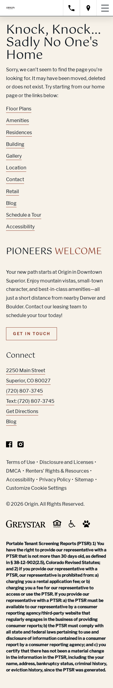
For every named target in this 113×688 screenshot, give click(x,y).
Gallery (14, 156)
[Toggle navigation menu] (105, 8)
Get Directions (22, 411)
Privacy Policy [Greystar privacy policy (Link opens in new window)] (55, 480)
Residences (19, 132)
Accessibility (20, 227)
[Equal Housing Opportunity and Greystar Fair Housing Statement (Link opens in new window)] (57, 526)
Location (16, 168)
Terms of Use (20, 462)
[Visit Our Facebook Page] (9, 446)
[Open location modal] (88, 8)
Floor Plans (18, 109)
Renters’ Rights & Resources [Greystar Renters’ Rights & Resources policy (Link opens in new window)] (57, 471)
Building (15, 144)
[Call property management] (71, 8)
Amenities (17, 120)
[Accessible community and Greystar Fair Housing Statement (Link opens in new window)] (72, 526)
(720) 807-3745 (24, 391)
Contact (15, 179)
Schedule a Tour (23, 215)
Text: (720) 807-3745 (30, 401)
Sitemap (84, 480)
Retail (12, 191)
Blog (11, 203)
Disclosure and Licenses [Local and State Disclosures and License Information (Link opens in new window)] (66, 462)
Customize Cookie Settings (36, 488)
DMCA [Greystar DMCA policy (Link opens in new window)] (13, 471)
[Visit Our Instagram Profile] (20, 446)
